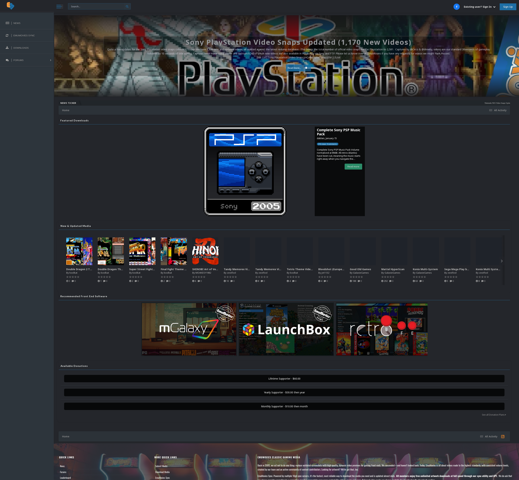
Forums (63, 472)
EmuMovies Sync (162, 477)
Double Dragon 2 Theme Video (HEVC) (90, 269)
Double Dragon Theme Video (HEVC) (121, 269)
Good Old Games (360, 269)
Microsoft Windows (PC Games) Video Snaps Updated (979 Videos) (387, 103)
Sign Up (508, 6)
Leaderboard (65, 477)
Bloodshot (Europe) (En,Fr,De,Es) (338, 269)
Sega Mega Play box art (459, 269)
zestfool (231, 272)
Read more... (286, 67)
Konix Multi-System (425, 269)
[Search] (99, 6)
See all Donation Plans (494, 414)
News (62, 466)
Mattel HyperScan (392, 269)
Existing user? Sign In (480, 6)
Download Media (162, 472)
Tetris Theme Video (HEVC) (304, 269)
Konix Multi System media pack (496, 269)
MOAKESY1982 (203, 272)
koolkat (73, 272)
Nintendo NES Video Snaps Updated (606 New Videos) (336, 103)
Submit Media (161, 466)
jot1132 (325, 272)
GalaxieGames (361, 272)
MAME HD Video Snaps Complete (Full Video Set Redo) (481, 103)
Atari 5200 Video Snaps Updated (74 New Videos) (436, 103)
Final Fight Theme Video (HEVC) (181, 269)
